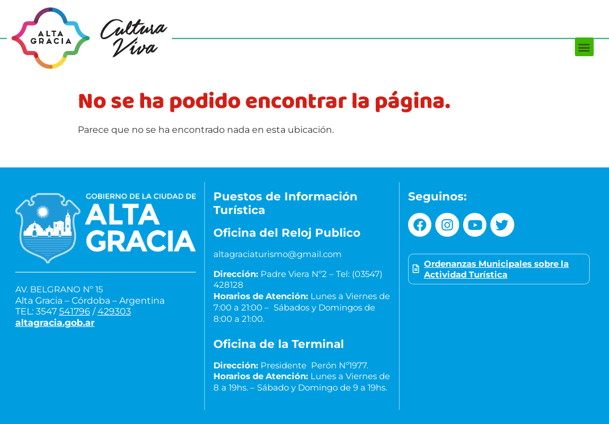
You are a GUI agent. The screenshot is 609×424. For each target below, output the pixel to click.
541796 (74, 311)
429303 (114, 311)
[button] (584, 46)
